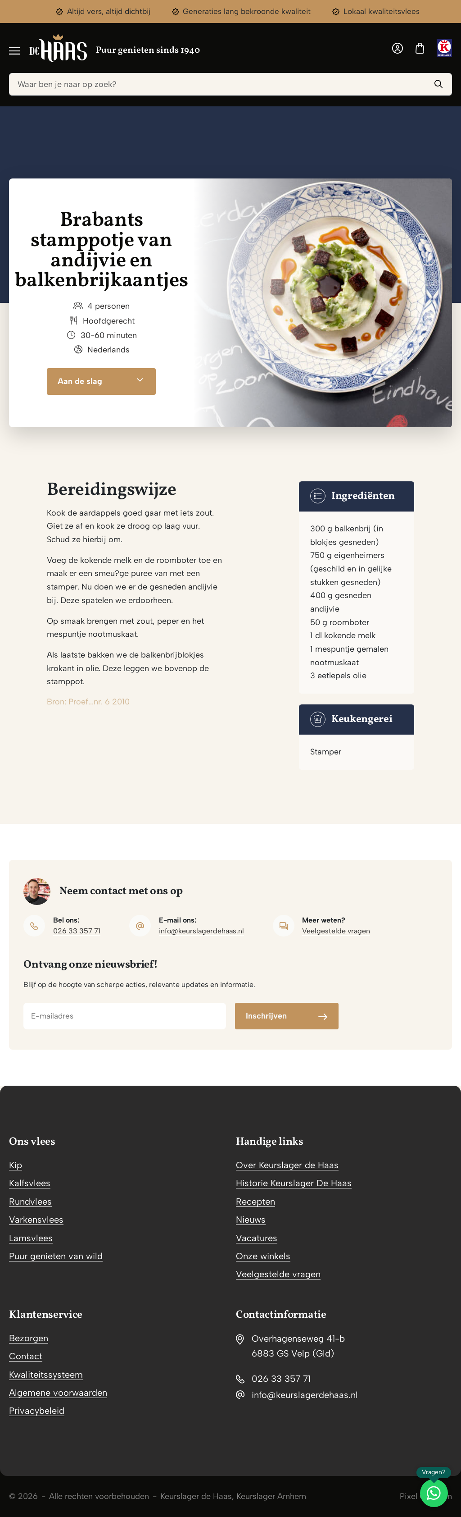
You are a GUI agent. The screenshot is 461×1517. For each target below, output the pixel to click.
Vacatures (256, 1238)
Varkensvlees (36, 1219)
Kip (15, 1165)
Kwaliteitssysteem (46, 1374)
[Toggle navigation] (14, 50)
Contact (25, 1356)
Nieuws (251, 1219)
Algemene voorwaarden (58, 1392)
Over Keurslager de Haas (287, 1165)
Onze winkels (263, 1256)
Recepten (255, 1201)
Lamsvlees (31, 1238)
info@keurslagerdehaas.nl (201, 931)
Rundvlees (30, 1201)
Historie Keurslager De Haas (294, 1183)
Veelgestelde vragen (336, 931)
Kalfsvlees (29, 1183)
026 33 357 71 (76, 931)
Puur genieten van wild (56, 1256)
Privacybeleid (36, 1410)
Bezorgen (28, 1338)
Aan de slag (101, 381)
